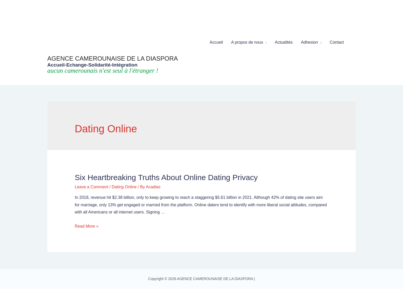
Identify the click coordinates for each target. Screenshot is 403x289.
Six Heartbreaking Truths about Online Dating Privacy (166, 177)
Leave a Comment (91, 187)
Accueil (216, 42)
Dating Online (124, 187)
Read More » (87, 226)
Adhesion (309, 42)
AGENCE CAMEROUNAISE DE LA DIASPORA (112, 58)
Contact (337, 42)
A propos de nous (247, 42)
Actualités (283, 42)
